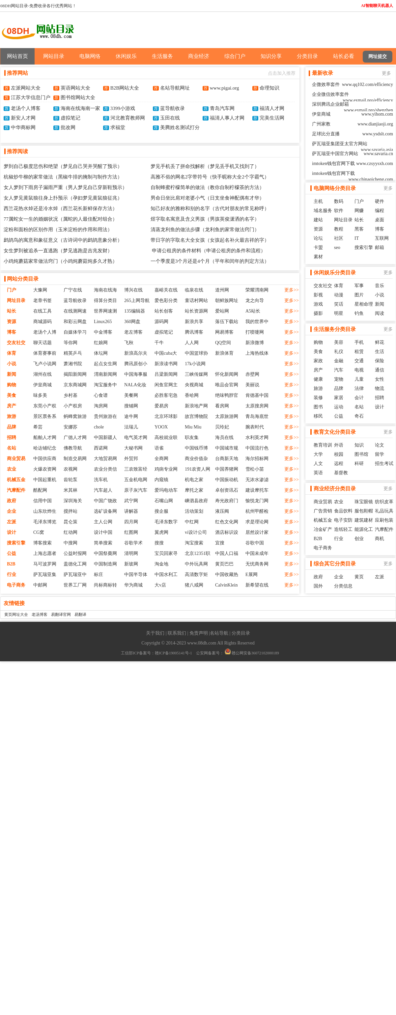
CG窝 (38, 532)
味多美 (40, 395)
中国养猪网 (226, 469)
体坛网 (101, 353)
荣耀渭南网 (257, 290)
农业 (11, 469)
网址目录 (16, 300)
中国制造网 (105, 564)
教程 (338, 229)
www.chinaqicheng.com (371, 179)
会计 (359, 397)
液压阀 (222, 511)
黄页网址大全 (16, 614)
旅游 (11, 416)
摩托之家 (194, 490)
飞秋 (128, 342)
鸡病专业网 (166, 469)
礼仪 (338, 351)
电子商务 (16, 585)
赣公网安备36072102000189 (252, 653)
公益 (11, 553)
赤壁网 (252, 374)
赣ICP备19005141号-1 (173, 653)
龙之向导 (254, 300)
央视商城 (194, 384)
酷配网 (40, 490)
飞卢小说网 (44, 363)
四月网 (131, 521)
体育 (11, 353)
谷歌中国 (254, 542)
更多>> (291, 290)
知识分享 (271, 56)
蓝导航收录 (172, 108)
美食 (11, 395)
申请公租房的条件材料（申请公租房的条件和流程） (208, 250)
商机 (379, 538)
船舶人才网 (44, 437)
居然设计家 (257, 532)
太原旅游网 (226, 416)
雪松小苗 (254, 469)
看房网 (222, 405)
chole (99, 427)
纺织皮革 (384, 501)
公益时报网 (75, 553)
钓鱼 (359, 313)
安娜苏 (70, 427)
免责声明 (198, 633)
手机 (359, 342)
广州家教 (321, 124)
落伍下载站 (226, 321)
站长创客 (164, 311)
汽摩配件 (16, 490)
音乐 (379, 285)
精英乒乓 (73, 353)
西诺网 (101, 448)
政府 (11, 500)
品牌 (11, 427)
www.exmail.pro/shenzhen (368, 110)
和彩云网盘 (75, 321)
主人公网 (103, 521)
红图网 (131, 532)
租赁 (359, 351)
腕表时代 (254, 427)
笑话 (338, 304)
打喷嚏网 (254, 332)
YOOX (161, 427)
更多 (386, 73)
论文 (379, 445)
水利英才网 (257, 437)
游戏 (318, 304)
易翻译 (80, 614)
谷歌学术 (133, 542)
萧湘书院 (73, 363)
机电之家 (194, 479)
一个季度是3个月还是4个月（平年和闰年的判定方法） (210, 261)
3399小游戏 (122, 108)
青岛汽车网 (222, 108)
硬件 (379, 201)
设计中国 (103, 532)
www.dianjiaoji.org (375, 124)
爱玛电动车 (166, 490)
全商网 (161, 458)
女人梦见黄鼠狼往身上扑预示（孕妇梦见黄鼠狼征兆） (63, 198)
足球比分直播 (326, 133)
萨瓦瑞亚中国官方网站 (335, 153)
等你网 (70, 342)
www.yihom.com (377, 114)
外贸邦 (131, 458)
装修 (318, 397)
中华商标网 (23, 127)
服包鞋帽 (363, 510)
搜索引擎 (16, 542)
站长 (11, 311)
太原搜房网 (257, 405)
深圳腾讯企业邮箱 (330, 104)
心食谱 (101, 395)
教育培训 (323, 445)
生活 (379, 351)
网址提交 (377, 56)
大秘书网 (133, 448)
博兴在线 (133, 290)
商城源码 (42, 321)
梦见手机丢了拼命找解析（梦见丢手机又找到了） (205, 166)
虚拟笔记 (70, 118)
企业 (11, 511)
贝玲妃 (222, 427)
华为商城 (133, 585)
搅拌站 (70, 511)
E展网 (251, 574)
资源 (11, 321)
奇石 (359, 416)
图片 (359, 294)
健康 (318, 379)
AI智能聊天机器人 (377, 5)
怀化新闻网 (226, 374)
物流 (379, 388)
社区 (338, 238)
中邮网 (40, 585)
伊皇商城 (42, 384)
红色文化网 (226, 521)
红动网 (70, 532)
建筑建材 (363, 520)
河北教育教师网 (127, 118)
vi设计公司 (196, 532)
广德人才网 (75, 437)
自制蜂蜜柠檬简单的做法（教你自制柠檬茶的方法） (207, 187)
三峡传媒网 (196, 374)
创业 (359, 538)
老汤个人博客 (26, 108)
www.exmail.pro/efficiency (368, 100)
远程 (338, 463)
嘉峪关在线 (166, 290)
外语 (338, 445)
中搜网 (70, 542)
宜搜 (219, 542)
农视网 (70, 469)
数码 (338, 201)
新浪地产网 (196, 405)
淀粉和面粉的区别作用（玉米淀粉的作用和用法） (58, 229)
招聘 (11, 437)
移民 (318, 416)
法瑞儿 (131, 427)
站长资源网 (196, 311)
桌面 (379, 219)
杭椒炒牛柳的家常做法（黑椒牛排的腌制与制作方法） (63, 176)
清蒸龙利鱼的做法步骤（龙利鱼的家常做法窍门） (205, 229)
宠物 (338, 379)
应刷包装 (384, 520)
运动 (338, 406)
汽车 (338, 370)
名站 (11, 448)
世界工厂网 (75, 585)
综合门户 (234, 56)
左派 (11, 521)
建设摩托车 (257, 490)
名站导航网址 (175, 88)
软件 (338, 210)
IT (356, 238)
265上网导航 (137, 300)
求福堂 (117, 127)
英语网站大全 (75, 88)
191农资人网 (197, 469)
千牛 (159, 342)
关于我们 (155, 633)
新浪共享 (194, 321)
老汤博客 (39, 614)
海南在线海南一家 (80, 108)
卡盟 (318, 247)
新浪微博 (254, 342)
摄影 (318, 313)
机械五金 (16, 479)
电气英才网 (135, 437)
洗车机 (101, 479)
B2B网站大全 (124, 88)
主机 (318, 201)
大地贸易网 (105, 458)
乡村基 (70, 395)
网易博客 (224, 332)
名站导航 (219, 633)
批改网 (68, 127)
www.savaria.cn (378, 153)
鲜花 (379, 342)
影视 (318, 294)
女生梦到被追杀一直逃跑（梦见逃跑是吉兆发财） (58, 250)
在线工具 (42, 311)
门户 (11, 290)
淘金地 (161, 564)
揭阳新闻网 (75, 374)
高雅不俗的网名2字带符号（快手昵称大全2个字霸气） (210, 176)
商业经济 (198, 56)
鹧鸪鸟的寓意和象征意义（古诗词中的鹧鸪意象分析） (63, 240)
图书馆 (361, 454)
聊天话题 (42, 342)
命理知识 (269, 88)
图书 (318, 406)
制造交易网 (75, 458)
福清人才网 (272, 108)
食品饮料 (343, 510)
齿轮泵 (70, 479)
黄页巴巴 (224, 564)
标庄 (98, 574)
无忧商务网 (257, 564)
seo (337, 247)
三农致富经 (135, 469)
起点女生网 (105, 363)
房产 (11, 405)
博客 (11, 332)
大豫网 (40, 290)
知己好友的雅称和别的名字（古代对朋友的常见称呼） (210, 208)
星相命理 (363, 304)
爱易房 (161, 405)
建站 (318, 219)
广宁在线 (73, 290)
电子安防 (343, 520)
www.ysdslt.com (377, 133)
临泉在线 (194, 290)
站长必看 (343, 56)
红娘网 (101, 342)
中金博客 (103, 332)
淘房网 (101, 405)
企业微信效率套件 (330, 94)
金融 (338, 360)
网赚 (359, 210)
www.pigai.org (224, 88)
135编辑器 (134, 311)
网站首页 (17, 56)
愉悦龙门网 (257, 500)
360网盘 (132, 321)
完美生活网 (272, 118)
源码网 (161, 321)
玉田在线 (170, 118)
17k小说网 (195, 363)
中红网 (192, 521)
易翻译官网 (61, 614)
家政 (318, 360)
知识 (359, 445)
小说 (11, 363)
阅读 (379, 313)
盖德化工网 (75, 564)
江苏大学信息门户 (30, 97)
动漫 (338, 294)
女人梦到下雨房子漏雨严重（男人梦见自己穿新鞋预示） (65, 187)
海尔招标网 (257, 458)
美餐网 (131, 395)
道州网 (222, 290)
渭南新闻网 (105, 374)
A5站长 (252, 311)
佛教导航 (73, 448)
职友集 (192, 437)
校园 (338, 454)
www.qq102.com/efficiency (367, 84)
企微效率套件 (326, 84)
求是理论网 (257, 521)
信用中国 (42, 500)
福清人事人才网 (227, 118)
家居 (338, 397)
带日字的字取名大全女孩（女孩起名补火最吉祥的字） (210, 240)
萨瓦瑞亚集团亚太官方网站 (339, 143)
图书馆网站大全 (78, 97)
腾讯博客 (194, 332)
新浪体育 (224, 353)
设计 (11, 532)
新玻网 (131, 564)
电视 (359, 370)
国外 (318, 586)
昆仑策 (70, 521)
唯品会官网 (226, 384)
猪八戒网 (194, 585)
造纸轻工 (343, 529)
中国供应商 (44, 458)
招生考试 (384, 463)
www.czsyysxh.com (374, 163)
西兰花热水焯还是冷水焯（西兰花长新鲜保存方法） (60, 208)
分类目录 (307, 56)
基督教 (341, 472)
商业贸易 (16, 458)
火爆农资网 (44, 469)
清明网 (131, 553)
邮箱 (379, 247)
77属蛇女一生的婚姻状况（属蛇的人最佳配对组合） (60, 219)
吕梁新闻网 (166, 374)
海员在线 (224, 437)
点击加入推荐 (282, 73)
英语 (318, 472)
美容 (338, 342)
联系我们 (177, 633)
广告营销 (323, 510)
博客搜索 (42, 542)
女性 (379, 379)
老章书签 (42, 300)
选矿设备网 (105, 511)
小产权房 (73, 405)
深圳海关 (73, 500)
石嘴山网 (164, 500)
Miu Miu (193, 427)
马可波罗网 (44, 564)
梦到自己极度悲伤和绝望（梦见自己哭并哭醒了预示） (63, 166)
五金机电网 (135, 479)
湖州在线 (42, 374)
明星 (338, 313)
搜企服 (161, 511)
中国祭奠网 (105, 553)
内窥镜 (161, 479)
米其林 (70, 490)
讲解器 (131, 511)
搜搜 (159, 542)
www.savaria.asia (377, 149)
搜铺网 (131, 405)
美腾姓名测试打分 (180, 127)
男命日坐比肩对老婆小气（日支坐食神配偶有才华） (207, 198)
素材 (318, 256)
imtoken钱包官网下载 (333, 163)
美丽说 (252, 384)
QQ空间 (223, 342)
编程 (379, 210)
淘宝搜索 (194, 542)
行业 (11, 574)
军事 (359, 285)
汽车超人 (103, 490)
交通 (359, 360)
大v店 (160, 585)
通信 (379, 370)
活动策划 (194, 511)
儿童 (359, 379)
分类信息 (343, 586)
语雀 (159, 448)
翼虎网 (161, 532)
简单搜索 (103, 542)
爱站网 (222, 311)
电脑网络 (89, 56)
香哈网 (192, 395)
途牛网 (131, 416)
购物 (11, 384)
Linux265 (103, 321)
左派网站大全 (26, 88)
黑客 (359, 229)
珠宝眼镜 (363, 501)
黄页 (359, 576)
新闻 (11, 374)
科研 (359, 463)
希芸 (37, 427)
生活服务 (162, 56)
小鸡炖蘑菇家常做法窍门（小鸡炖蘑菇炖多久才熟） (60, 261)
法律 (359, 388)
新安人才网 (23, 118)
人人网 (192, 342)
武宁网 (131, 500)
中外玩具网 (196, 564)
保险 (379, 360)
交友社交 (16, 342)
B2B (11, 564)
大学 (318, 454)
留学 (379, 454)
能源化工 (363, 529)
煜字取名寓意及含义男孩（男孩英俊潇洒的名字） (205, 219)
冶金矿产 (323, 529)
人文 (318, 463)
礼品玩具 (384, 510)
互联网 (382, 238)
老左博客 (133, 332)
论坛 (318, 238)
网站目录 (53, 56)
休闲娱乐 (126, 56)
